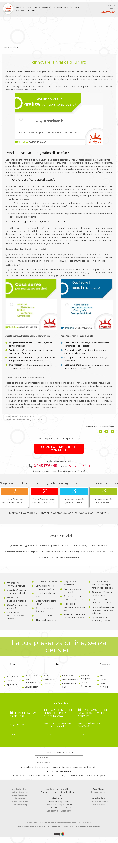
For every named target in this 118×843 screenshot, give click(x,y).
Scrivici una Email (79, 466)
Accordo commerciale (25, 826)
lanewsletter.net (20, 795)
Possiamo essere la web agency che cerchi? (93, 713)
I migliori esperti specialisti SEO (71, 583)
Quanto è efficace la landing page (102, 593)
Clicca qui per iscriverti (59, 771)
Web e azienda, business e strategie (16, 599)
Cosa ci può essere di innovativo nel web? (17, 592)
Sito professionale (44, 615)
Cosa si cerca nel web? (46, 581)
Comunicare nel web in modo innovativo (46, 587)
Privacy (49, 767)
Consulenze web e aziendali (24, 715)
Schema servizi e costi (42, 826)
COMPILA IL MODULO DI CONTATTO (59, 448)
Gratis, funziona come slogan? (46, 602)
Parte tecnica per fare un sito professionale (74, 616)
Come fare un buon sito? (45, 595)
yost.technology (19, 789)
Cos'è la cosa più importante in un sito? (102, 601)
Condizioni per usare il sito (59, 811)
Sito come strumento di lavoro (46, 610)
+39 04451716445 (100, 801)
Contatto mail (98, 805)
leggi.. (14, 734)
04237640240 (54, 805)
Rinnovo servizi (98, 792)
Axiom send (106, 551)
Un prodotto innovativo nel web (16, 584)
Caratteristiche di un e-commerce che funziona (58, 713)
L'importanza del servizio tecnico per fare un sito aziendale (102, 584)
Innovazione (10, 48)
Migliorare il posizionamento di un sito (74, 607)
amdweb (50, 789)
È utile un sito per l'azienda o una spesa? (74, 598)
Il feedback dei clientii (46, 620)
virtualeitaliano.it (20, 792)
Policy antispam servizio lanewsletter (88, 826)
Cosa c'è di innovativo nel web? (17, 606)
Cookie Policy (56, 826)
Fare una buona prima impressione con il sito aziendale (103, 610)
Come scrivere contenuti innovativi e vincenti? (17, 615)
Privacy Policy (68, 826)
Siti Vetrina (20, 798)
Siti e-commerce (20, 801)
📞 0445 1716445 (42, 466)
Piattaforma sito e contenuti (72, 590)
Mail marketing (19, 805)
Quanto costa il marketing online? (101, 619)
